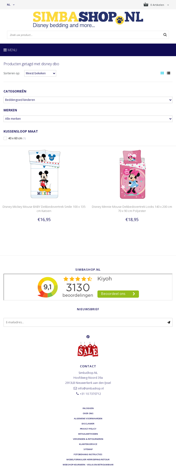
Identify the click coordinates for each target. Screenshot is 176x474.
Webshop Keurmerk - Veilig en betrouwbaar (88, 464)
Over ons (88, 413)
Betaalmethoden (88, 433)
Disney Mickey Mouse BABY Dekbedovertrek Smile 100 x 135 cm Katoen (44, 209)
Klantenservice (88, 444)
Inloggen (88, 408)
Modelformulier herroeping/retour (88, 459)
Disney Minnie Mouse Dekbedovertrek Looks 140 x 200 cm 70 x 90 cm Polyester (132, 209)
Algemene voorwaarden (88, 418)
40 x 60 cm (17, 138)
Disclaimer (88, 423)
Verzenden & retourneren (88, 438)
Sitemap (88, 449)
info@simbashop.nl (91, 388)
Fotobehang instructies (88, 454)
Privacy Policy (88, 428)
